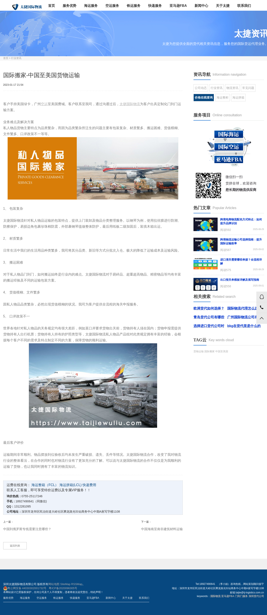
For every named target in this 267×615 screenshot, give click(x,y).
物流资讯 (232, 88)
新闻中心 (201, 5)
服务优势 (69, 5)
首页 (51, 5)
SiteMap (65, 584)
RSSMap (76, 584)
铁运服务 (133, 5)
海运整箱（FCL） (44, 485)
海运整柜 (223, 97)
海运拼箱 (238, 97)
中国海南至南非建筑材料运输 (162, 529)
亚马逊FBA (178, 5)
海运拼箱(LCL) (70, 485)
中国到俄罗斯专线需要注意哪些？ (27, 529)
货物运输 (198, 351)
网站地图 (53, 584)
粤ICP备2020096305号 (63, 588)
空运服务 (112, 5)
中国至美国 (221, 351)
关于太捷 (223, 5)
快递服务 (155, 5)
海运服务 (91, 5)
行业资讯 (16, 58)
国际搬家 (209, 351)
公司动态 (201, 88)
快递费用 (89, 485)
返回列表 (15, 545)
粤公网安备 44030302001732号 (25, 588)
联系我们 (244, 5)
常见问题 (248, 88)
